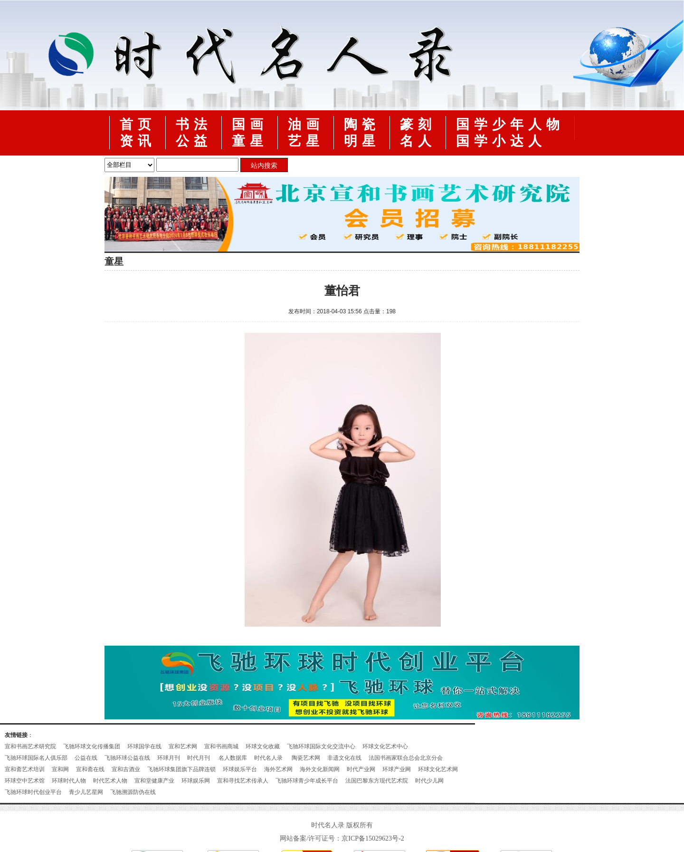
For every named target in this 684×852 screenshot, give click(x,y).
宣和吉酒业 (126, 769)
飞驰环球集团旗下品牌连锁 (181, 769)
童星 (250, 141)
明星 (362, 141)
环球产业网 (396, 769)
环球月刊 (168, 758)
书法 (194, 124)
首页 (138, 124)
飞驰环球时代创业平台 (33, 792)
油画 (306, 124)
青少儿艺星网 (86, 792)
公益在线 (86, 758)
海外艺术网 (278, 769)
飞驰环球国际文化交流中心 (321, 746)
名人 (418, 141)
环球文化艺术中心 (385, 746)
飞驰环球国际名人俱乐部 (36, 758)
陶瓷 (362, 124)
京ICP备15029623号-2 (373, 838)
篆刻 (418, 124)
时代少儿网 (429, 780)
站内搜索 (264, 165)
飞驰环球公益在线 (127, 758)
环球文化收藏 (263, 746)
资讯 (138, 141)
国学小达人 (501, 141)
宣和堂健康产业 (154, 780)
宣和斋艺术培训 (25, 769)
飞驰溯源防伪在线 (133, 792)
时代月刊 (199, 758)
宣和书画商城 (221, 746)
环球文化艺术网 (438, 769)
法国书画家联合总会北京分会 (406, 758)
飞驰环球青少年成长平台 (307, 780)
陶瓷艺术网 (306, 758)
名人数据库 (232, 758)
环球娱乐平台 (240, 769)
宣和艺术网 (183, 746)
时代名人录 (269, 758)
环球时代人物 (69, 780)
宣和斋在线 (90, 769)
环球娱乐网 (195, 780)
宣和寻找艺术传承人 (242, 780)
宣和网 (60, 769)
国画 (250, 124)
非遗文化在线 (344, 758)
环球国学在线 (144, 746)
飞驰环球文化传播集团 (91, 746)
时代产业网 (361, 769)
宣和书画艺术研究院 (30, 746)
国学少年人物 (510, 124)
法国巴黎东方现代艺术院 (376, 780)
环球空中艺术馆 (25, 780)
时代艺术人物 (110, 780)
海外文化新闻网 (320, 769)
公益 (194, 141)
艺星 (306, 141)
